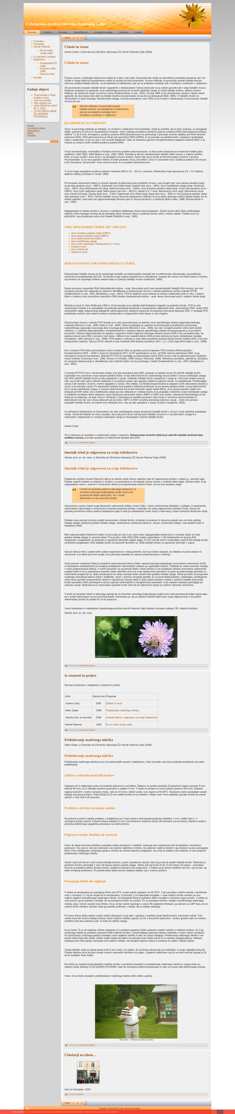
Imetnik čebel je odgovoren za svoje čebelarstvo (100, 452)
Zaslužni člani (47, 74)
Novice (30, 133)
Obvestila (31, 135)
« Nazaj (66, 37)
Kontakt (138, 32)
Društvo (30, 125)
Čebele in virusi (76, 47)
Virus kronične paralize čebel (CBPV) (90, 233)
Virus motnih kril (79, 249)
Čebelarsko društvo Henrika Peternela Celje (65, 24)
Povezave (63, 32)
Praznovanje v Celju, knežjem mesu (45, 96)
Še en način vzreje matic (46, 51)
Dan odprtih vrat (42, 103)
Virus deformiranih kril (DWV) (86, 238)
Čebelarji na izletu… (80, 1055)
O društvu (47, 32)
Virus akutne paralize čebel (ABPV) (90, 236)
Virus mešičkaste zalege (84, 241)
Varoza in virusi (79, 252)
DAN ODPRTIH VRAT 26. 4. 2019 (45, 107)
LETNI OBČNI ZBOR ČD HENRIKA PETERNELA (45, 114)
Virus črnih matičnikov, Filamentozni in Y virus (95, 244)
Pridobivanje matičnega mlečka (122, 710)
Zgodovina (123, 32)
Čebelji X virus (78, 246)
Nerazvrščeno (33, 130)
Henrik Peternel (81, 32)
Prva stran (32, 32)
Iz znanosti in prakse (103, 32)
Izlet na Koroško (42, 100)
